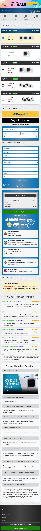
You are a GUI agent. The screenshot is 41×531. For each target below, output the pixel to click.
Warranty (4, 520)
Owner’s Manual (5, 509)
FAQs (3, 511)
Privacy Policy (5, 515)
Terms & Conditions (6, 514)
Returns (3, 519)
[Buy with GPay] (20, 120)
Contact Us (4, 512)
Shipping (4, 517)
